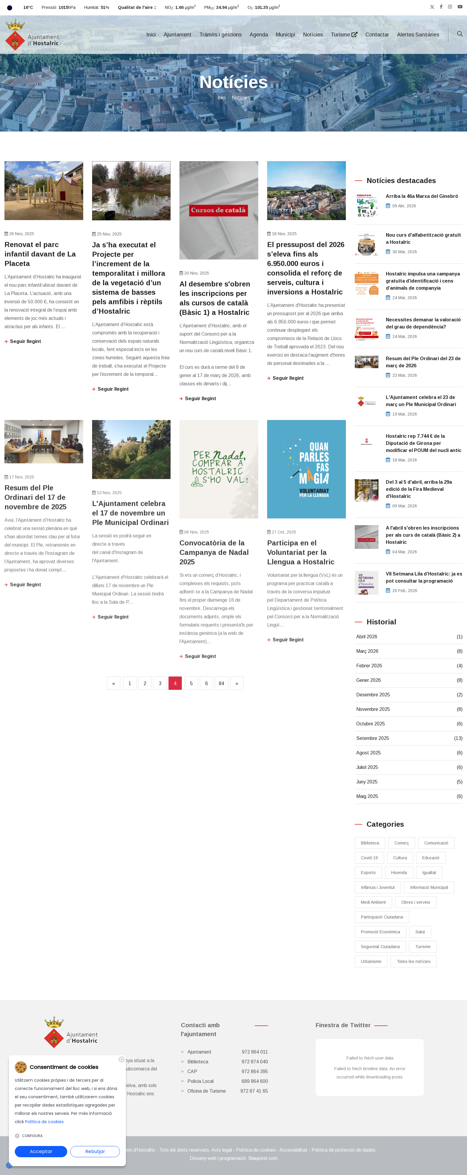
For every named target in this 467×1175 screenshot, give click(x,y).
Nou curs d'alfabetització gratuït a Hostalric (423, 239)
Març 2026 (409, 651)
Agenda (259, 35)
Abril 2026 (409, 637)
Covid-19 (369, 857)
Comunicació (436, 843)
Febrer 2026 (409, 666)
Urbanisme (371, 961)
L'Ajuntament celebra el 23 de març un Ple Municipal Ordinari (421, 401)
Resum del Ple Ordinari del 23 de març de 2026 (423, 362)
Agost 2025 (409, 753)
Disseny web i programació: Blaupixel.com (233, 1158)
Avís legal (221, 1149)
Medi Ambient (373, 902)
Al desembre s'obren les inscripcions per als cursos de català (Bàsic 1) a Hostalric (214, 298)
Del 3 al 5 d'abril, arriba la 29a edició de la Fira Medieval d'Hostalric (419, 489)
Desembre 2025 (409, 695)
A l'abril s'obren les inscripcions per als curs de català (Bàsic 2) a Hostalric (423, 535)
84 (221, 683)
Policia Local (227, 1081)
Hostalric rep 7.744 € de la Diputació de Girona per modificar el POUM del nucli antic (423, 443)
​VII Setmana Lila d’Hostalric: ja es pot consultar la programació (424, 577)
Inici (151, 35)
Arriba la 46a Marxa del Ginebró (422, 196)
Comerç (401, 843)
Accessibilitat (293, 1149)
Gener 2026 (409, 680)
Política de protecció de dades (343, 1149)
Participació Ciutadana (382, 917)
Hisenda (399, 872)
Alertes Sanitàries (418, 35)
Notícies (313, 35)
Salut (420, 931)
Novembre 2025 (409, 709)
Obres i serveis (415, 902)
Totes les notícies (414, 961)
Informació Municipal (429, 887)
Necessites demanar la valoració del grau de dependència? (423, 323)
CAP (227, 1071)
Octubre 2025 (409, 724)
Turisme (344, 35)
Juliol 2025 (409, 767)
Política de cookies (256, 1149)
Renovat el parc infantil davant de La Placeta (40, 254)
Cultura (400, 857)
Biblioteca (370, 843)
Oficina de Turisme (227, 1091)
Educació (430, 857)
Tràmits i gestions (220, 35)
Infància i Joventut (378, 887)
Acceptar (41, 1151)
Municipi (285, 35)
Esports (368, 872)
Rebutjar (95, 1151)
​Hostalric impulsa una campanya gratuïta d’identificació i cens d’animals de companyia (423, 281)
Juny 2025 (409, 782)
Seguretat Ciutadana (380, 946)
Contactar (377, 35)
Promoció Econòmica (380, 931)
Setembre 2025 (409, 738)
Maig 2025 (409, 796)
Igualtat (429, 872)
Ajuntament (177, 35)
